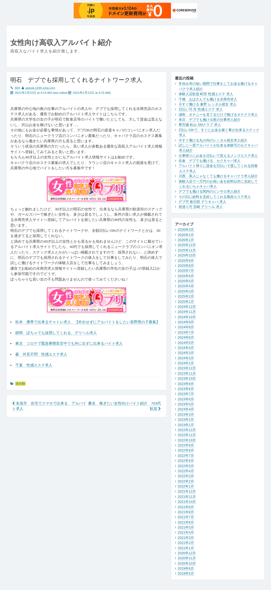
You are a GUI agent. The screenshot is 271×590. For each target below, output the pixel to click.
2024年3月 (186, 353)
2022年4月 (186, 471)
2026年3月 (186, 230)
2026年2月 (186, 235)
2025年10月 (187, 255)
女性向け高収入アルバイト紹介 (61, 42)
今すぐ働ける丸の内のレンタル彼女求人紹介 (213, 140)
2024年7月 (186, 332)
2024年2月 (186, 358)
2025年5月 (186, 281)
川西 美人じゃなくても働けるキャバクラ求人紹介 (218, 176)
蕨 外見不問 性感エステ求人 (41, 354)
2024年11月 (187, 312)
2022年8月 (186, 450)
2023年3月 (186, 414)
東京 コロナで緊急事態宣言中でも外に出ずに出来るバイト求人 (69, 343)
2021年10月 (187, 502)
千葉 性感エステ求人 (33, 365)
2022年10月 (187, 440)
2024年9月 (186, 322)
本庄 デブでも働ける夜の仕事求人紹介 (210, 120)
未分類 (20, 383)
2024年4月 (186, 348)
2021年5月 (186, 527)
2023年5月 (186, 404)
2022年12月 (187, 430)
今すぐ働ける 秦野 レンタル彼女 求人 (208, 104)
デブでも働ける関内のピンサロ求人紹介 (210, 191)
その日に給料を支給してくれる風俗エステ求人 (215, 197)
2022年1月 (186, 486)
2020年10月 (187, 563)
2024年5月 (186, 343)
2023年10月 (187, 378)
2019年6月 (186, 568)
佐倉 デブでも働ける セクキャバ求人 (210, 161)
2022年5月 (186, 466)
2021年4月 (186, 532)
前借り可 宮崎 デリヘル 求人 (201, 207)
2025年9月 (186, 261)
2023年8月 (186, 389)
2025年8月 (186, 266)
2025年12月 (187, 245)
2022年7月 (186, 456)
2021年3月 (186, 538)
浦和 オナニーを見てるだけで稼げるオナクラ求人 (218, 115)
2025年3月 (186, 291)
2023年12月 (187, 368)
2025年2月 (186, 296)
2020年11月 (187, 558)
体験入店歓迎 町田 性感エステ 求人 (206, 94)
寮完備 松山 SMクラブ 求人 (200, 125)
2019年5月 (186, 573)
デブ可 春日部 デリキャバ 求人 (202, 202)
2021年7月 (186, 517)
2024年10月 (187, 317)
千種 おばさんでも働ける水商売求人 (208, 99)
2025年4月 (186, 286)
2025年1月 (186, 302)
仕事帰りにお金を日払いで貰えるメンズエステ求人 (218, 156)
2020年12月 (187, 553)
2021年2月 (186, 543)
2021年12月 (187, 491)
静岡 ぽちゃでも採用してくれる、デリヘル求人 (56, 333)
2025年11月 (187, 250)
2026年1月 (186, 240)
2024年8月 (186, 327)
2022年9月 (186, 445)
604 (17, 88)
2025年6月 (186, 276)
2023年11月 (187, 373)
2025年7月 (186, 271)
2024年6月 (186, 337)
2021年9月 (186, 507)
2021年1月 (186, 548)
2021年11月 (187, 497)
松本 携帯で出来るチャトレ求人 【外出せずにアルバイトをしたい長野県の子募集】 (87, 322)
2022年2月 (186, 481)
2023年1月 (186, 425)
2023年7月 (186, 394)
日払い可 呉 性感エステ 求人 (201, 109)
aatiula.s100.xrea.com (40, 88)
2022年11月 (187, 435)
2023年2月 (186, 420)
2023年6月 (186, 399)
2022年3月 (186, 476)
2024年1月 (186, 363)
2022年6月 (186, 461)
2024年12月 (187, 307)
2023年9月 (186, 384)
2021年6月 (186, 522)
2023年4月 (186, 409)
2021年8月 (186, 512)
